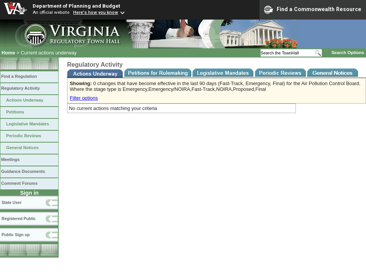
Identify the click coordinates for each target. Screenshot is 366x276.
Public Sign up (16, 234)
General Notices (22, 147)
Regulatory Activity (20, 88)
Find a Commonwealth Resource (312, 9)
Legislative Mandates (27, 124)
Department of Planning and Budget (76, 6)
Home (8, 53)
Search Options (348, 52)
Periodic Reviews (23, 135)
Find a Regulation (19, 76)
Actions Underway (24, 100)
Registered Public (19, 218)
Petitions (15, 112)
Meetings (10, 159)
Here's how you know (95, 12)
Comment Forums (19, 183)
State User (11, 202)
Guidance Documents (23, 171)
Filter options (84, 98)
